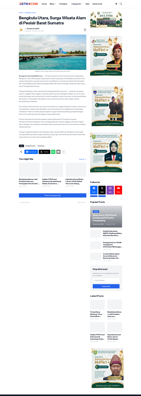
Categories (76, 4)
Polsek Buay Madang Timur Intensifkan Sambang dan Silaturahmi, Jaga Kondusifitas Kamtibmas (97, 314)
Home (44, 4)
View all (81, 159)
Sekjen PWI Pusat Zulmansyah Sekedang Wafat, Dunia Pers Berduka (51, 181)
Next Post (81, 202)
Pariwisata (41, 146)
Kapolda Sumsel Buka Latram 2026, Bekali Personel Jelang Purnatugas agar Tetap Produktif (75, 181)
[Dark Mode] (115, 4)
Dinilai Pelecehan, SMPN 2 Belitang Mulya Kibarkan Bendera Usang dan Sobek (112, 233)
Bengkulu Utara (30, 13)
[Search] (120, 4)
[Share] (84, 30)
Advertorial (97, 4)
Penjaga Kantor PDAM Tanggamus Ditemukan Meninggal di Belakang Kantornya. (112, 244)
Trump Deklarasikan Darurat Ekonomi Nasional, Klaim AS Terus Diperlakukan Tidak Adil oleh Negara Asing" (112, 256)
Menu (52, 4)
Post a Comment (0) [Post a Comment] (53, 195)
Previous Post (25, 202)
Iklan (87, 4)
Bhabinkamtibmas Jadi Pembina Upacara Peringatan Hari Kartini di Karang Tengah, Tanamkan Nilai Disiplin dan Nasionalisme (29, 181)
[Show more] (63, 152)
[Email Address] (106, 280)
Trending (63, 4)
